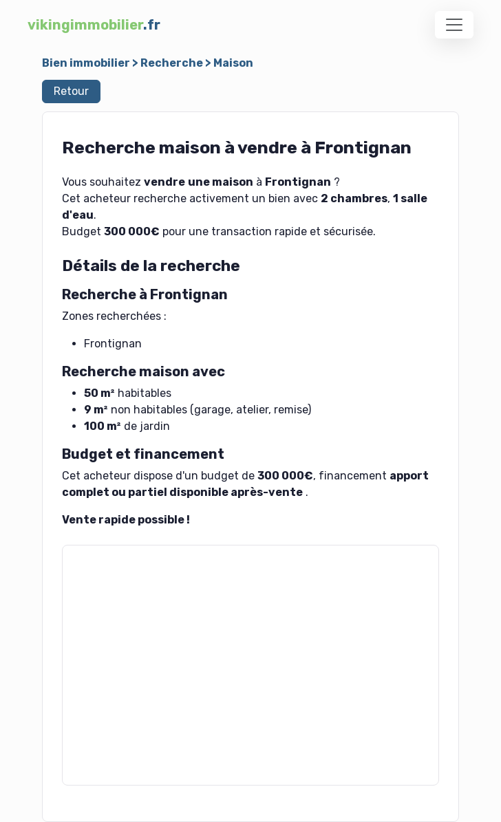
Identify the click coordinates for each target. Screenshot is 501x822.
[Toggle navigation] (454, 25)
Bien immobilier (86, 62)
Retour (71, 91)
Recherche (171, 62)
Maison (233, 62)
